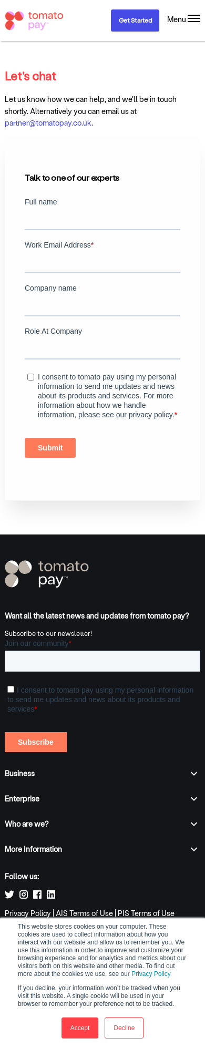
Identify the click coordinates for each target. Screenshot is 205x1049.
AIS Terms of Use (84, 913)
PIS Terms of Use (146, 913)
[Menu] (183, 19)
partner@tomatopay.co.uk (48, 122)
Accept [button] (80, 1028)
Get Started (135, 20)
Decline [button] (124, 1028)
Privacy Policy (151, 974)
